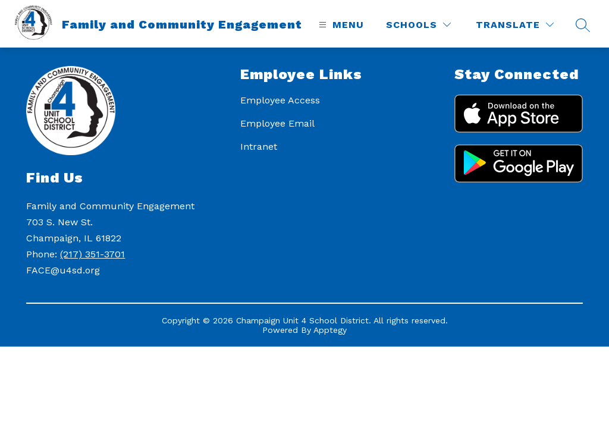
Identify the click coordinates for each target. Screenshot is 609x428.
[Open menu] (340, 24)
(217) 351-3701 (92, 254)
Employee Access (280, 100)
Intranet (258, 146)
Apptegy (330, 330)
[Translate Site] (515, 24)
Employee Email (277, 123)
